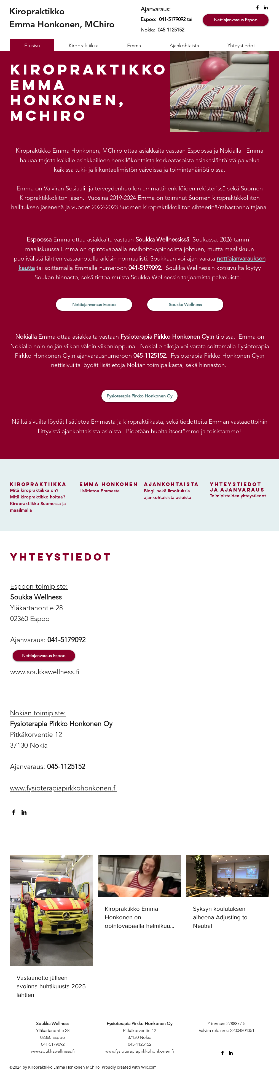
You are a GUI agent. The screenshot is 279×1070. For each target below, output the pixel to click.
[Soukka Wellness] (185, 304)
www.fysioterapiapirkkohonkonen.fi (63, 788)
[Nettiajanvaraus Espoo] (236, 20)
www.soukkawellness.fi (44, 672)
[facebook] (257, 7)
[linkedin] (266, 7)
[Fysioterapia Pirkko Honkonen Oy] (139, 396)
